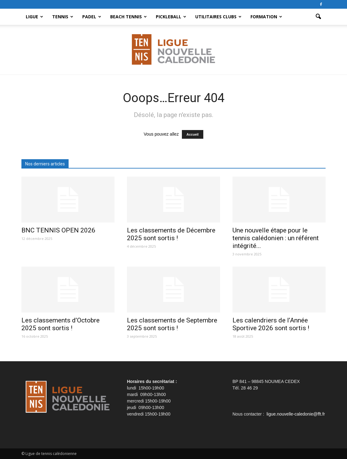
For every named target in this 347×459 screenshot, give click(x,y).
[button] (318, 16)
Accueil (193, 134)
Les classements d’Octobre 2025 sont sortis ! (60, 324)
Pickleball (171, 17)
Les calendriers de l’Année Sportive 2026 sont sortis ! (270, 324)
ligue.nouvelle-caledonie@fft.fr (296, 414)
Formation (266, 17)
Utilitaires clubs (218, 17)
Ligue (34, 17)
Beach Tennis (128, 17)
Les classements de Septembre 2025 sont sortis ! (172, 324)
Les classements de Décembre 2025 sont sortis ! (171, 234)
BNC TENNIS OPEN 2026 (58, 230)
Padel (91, 17)
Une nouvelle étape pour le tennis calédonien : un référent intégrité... (275, 238)
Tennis (62, 17)
